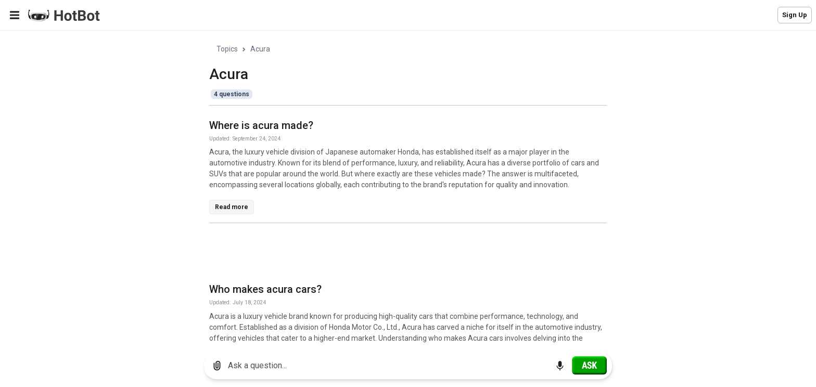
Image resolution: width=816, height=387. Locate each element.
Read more (231, 207)
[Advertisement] (398, 254)
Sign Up (794, 15)
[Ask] (589, 365)
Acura (260, 49)
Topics (227, 49)
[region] (408, 187)
